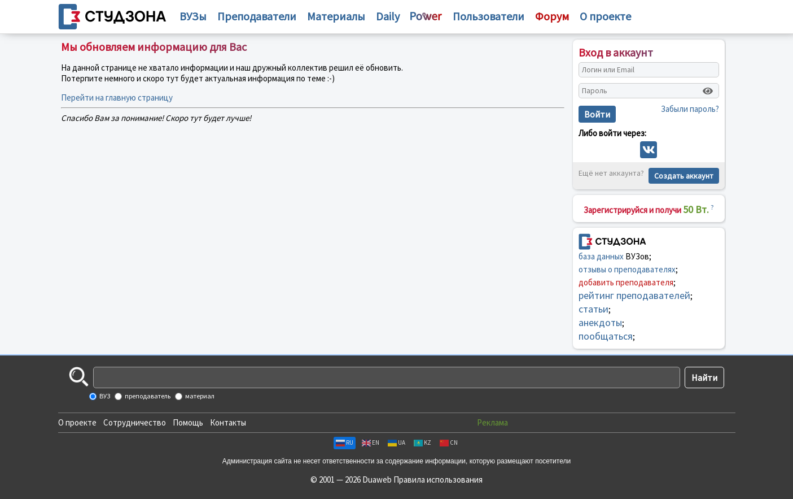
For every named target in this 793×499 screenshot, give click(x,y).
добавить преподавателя (626, 282)
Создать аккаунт (683, 176)
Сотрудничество (134, 422)
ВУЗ (104, 396)
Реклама (492, 422)
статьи (593, 308)
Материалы (336, 16)
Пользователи (488, 16)
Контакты (228, 422)
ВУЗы (193, 16)
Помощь (188, 422)
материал (199, 396)
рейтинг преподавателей (634, 295)
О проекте (77, 422)
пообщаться (606, 335)
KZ (422, 442)
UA (396, 442)
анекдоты (600, 322)
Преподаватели (256, 16)
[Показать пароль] (708, 91)
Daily (388, 16)
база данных (601, 256)
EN (370, 442)
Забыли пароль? (690, 108)
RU (344, 442)
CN (449, 442)
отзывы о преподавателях (627, 269)
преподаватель (147, 396)
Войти (597, 114)
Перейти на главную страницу (117, 97)
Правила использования (438, 479)
